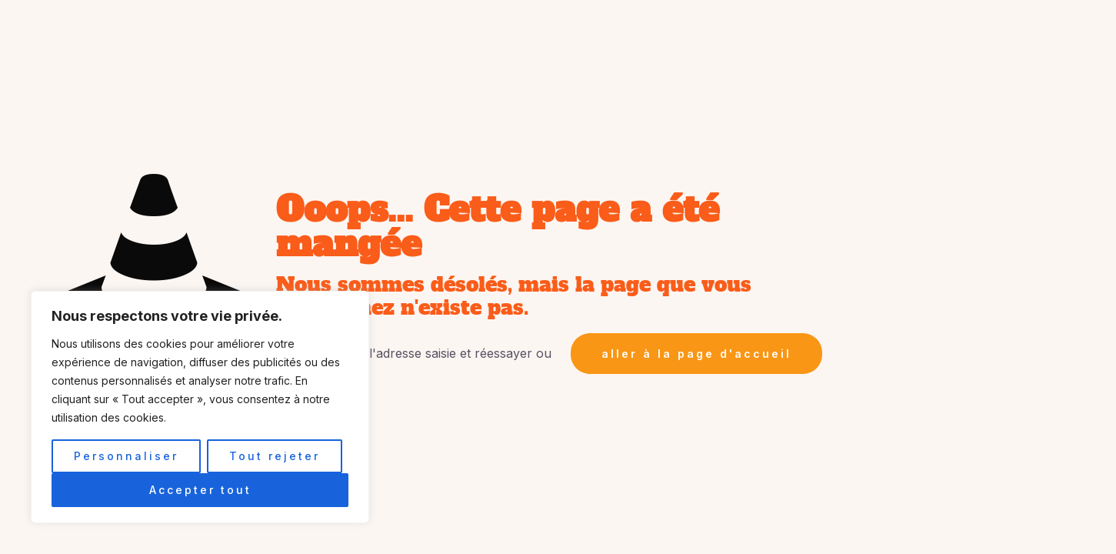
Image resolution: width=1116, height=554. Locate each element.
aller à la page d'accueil (696, 353)
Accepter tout (200, 489)
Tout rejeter (274, 455)
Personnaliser (126, 455)
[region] (200, 407)
